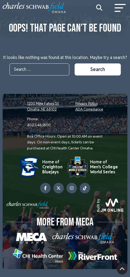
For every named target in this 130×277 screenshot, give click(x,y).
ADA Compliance (89, 109)
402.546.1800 (39, 125)
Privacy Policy (86, 103)
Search (97, 69)
